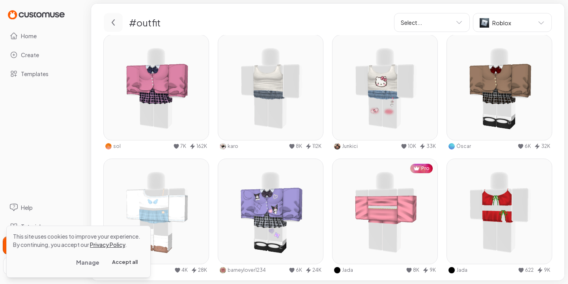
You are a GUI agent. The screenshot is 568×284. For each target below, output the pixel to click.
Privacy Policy (107, 244)
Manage (87, 262)
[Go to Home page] (36, 14)
